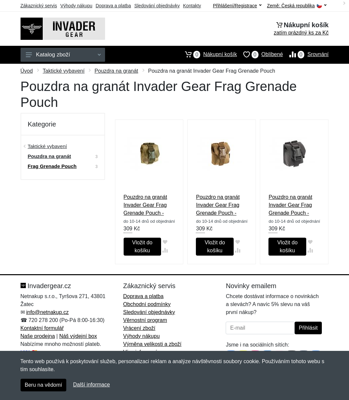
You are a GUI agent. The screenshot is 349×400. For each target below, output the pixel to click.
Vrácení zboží (139, 328)
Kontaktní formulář (42, 328)
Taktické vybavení (64, 71)
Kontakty (192, 5)
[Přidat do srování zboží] (165, 250)
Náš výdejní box (78, 336)
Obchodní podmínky (146, 304)
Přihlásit (308, 328)
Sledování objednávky (157, 5)
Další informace (91, 384)
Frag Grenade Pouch (52, 166)
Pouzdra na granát (116, 71)
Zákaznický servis (39, 5)
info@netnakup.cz (47, 312)
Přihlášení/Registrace (237, 5)
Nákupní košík (208, 54)
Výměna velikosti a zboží (152, 344)
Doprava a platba (113, 5)
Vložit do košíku (142, 246)
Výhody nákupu (76, 5)
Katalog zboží (63, 54)
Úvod (27, 71)
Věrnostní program (145, 320)
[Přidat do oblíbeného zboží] (165, 242)
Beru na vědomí (43, 385)
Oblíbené (260, 54)
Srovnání (306, 54)
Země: (296, 5)
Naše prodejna (38, 336)
